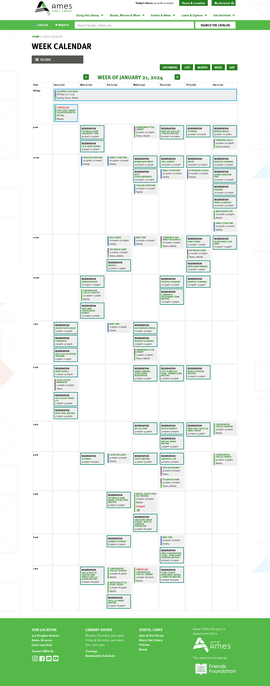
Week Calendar (52, 36)
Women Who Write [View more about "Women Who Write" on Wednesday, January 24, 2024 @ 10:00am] (144, 162)
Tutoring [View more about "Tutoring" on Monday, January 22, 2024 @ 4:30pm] (86, 459)
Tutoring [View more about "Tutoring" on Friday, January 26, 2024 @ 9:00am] (192, 131)
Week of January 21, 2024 (130, 77)
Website (63, 25)
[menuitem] (224, 3)
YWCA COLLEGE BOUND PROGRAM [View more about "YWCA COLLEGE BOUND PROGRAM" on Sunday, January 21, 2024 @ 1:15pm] (65, 355)
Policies (144, 644)
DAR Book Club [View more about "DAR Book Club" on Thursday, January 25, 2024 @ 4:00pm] (168, 459)
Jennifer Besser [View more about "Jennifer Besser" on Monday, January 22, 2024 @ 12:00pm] (89, 282)
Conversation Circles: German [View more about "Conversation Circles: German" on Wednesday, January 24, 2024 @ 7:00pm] (144, 573)
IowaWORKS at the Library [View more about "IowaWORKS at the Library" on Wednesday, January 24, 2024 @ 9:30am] (145, 128)
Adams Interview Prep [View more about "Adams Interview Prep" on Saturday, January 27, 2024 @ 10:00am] (222, 175)
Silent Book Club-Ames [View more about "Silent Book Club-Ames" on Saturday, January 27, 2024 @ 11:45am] (223, 242)
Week (218, 67)
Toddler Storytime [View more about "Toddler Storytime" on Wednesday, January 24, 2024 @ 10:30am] (145, 185)
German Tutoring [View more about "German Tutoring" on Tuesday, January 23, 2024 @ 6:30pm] (117, 541)
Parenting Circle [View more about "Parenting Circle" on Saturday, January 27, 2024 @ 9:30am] (224, 140)
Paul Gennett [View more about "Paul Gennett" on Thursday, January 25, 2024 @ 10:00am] (168, 162)
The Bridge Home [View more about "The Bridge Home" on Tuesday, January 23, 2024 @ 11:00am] (118, 249)
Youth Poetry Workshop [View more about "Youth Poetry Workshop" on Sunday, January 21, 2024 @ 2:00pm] (63, 381)
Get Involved (222, 15)
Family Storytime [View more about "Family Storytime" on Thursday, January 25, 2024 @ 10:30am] (171, 170)
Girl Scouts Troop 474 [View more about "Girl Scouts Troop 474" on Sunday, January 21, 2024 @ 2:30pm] (64, 399)
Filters (42, 60)
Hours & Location (193, 3)
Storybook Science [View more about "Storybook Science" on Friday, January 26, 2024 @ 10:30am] (199, 170)
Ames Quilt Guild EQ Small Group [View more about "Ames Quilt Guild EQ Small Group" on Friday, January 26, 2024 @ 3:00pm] (198, 429)
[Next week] (177, 77)
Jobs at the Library (151, 635)
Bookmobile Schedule (100, 655)
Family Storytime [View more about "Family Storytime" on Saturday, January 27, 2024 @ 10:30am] (224, 223)
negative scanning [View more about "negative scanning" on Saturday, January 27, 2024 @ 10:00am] (223, 162)
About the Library (151, 640)
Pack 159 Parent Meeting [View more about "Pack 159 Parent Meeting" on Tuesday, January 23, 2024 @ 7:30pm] (116, 602)
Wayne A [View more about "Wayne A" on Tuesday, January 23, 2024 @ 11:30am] (112, 265)
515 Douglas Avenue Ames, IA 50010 (45, 637)
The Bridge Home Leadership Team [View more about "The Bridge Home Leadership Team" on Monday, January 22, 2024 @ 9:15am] (90, 132)
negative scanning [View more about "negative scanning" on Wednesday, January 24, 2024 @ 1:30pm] (144, 341)
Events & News (161, 15)
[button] (156, 3)
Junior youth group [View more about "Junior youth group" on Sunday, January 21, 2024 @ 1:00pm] (65, 328)
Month (202, 67)
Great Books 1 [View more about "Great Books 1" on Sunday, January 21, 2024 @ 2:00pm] (62, 371)
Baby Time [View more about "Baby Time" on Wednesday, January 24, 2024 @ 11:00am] (141, 237)
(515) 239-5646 (42, 644)
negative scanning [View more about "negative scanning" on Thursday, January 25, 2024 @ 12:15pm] (170, 282)
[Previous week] (86, 77)
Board (143, 649)
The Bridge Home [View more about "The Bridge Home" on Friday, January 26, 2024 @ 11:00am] (197, 250)
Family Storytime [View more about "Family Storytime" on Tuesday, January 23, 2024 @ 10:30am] (118, 157)
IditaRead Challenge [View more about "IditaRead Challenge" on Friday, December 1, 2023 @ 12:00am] (67, 91)
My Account (222, 3)
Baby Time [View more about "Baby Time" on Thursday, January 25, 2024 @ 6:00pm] (167, 537)
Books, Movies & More (125, 15)
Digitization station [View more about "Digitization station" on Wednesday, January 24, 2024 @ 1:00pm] (145, 328)
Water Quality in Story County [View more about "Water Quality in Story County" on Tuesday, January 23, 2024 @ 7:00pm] (118, 583)
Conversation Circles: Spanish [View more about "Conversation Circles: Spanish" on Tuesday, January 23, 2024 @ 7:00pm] (118, 569)
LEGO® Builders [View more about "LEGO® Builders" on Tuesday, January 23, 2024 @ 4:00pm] (118, 455)
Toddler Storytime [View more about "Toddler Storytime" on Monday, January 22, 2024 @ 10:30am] (92, 157)
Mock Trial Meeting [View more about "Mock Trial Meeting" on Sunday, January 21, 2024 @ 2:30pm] (65, 413)
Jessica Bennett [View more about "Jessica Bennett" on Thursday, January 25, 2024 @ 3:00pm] (169, 428)
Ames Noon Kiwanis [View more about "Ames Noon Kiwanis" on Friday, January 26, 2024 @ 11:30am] (197, 266)
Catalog (42, 25)
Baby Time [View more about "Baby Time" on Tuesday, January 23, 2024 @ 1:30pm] (114, 324)
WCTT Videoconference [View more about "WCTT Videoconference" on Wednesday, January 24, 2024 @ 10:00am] (143, 175)
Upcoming (170, 67)
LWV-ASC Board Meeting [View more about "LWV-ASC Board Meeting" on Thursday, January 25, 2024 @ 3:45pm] (168, 442)
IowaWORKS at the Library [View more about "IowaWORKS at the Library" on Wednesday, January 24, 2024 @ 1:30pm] (145, 351)
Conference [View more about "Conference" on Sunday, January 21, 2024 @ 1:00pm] (61, 341)
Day (232, 67)
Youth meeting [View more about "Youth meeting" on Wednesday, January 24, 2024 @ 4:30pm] (142, 459)
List (187, 67)
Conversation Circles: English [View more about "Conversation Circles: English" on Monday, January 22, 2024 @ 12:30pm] (91, 291)
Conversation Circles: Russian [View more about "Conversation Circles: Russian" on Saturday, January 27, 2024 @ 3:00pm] (224, 425)
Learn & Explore (192, 15)
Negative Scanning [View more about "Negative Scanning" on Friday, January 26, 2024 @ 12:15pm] (197, 282)
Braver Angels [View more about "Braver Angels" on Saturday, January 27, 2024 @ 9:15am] (221, 131)
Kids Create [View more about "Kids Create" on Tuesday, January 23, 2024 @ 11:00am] (115, 237)
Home (35, 36)
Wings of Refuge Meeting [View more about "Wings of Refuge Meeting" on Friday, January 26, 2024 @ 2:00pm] (196, 372)
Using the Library (87, 15)
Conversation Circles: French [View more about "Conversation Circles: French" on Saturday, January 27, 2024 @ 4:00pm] (223, 456)
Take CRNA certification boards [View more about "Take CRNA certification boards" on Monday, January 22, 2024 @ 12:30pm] (88, 311)
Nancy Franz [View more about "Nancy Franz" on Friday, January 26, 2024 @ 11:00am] (194, 241)
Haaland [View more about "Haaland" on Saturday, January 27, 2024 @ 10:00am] (218, 189)
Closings (91, 651)
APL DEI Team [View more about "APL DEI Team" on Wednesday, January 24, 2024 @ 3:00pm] (141, 428)
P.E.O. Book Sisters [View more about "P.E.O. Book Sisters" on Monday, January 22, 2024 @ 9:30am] (91, 146)
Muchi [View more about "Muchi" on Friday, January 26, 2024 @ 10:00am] (191, 162)
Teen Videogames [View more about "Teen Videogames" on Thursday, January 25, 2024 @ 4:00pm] (171, 468)
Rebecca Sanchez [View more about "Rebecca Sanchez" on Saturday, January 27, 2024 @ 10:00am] (222, 202)
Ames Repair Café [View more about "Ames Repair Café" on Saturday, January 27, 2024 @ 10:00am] (224, 211)
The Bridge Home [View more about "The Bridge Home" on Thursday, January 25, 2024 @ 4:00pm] (171, 479)
